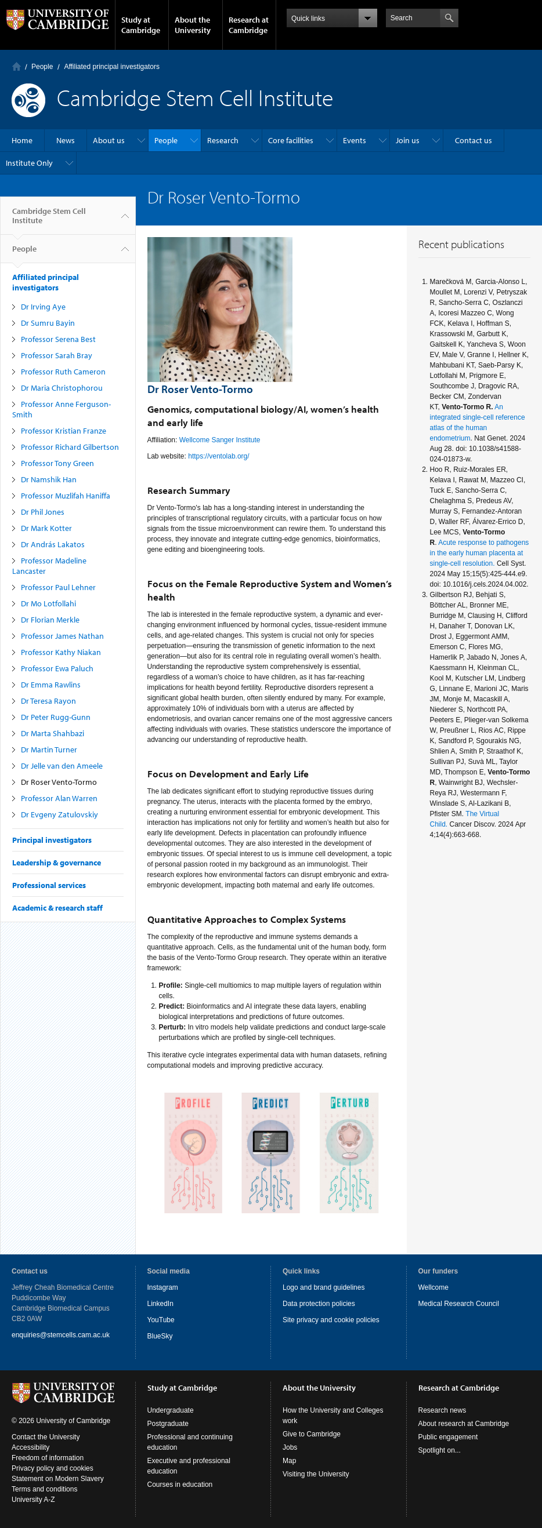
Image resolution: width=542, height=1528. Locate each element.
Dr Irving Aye (43, 306)
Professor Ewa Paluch (57, 668)
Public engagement (448, 1437)
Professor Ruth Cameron (63, 371)
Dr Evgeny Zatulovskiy (59, 814)
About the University (193, 24)
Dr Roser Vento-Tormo (59, 782)
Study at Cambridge (140, 24)
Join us (408, 140)
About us (109, 140)
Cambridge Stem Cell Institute (49, 220)
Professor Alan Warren (59, 798)
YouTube (161, 1320)
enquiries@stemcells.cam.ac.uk (61, 1335)
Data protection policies (319, 1304)
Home (16, 66)
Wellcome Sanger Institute (220, 440)
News (65, 140)
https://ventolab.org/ (219, 456)
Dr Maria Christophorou (62, 388)
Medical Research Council (458, 1304)
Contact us (473, 140)
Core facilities (290, 140)
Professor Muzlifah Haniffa (65, 495)
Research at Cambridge (249, 24)
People (42, 67)
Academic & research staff (57, 908)
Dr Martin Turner (49, 749)
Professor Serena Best (58, 339)
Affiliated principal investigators (112, 67)
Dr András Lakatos (53, 544)
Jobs (290, 1447)
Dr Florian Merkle (50, 619)
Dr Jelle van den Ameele (62, 766)
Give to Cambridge (312, 1434)
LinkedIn (160, 1304)
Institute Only (29, 163)
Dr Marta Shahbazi (52, 733)
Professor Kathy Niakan (61, 652)
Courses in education (180, 1484)
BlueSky (160, 1336)
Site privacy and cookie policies (331, 1320)
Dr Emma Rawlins (51, 684)
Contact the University (46, 1437)
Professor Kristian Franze (63, 430)
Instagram (162, 1287)
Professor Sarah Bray (56, 355)
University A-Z (33, 1500)
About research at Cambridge (464, 1424)
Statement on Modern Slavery (58, 1479)
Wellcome (433, 1287)
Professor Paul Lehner (58, 587)
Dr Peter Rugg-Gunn (56, 717)
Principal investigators (52, 840)
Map (289, 1461)
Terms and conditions (44, 1489)
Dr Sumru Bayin (48, 323)
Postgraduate (168, 1424)
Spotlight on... (439, 1450)
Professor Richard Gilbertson (70, 447)
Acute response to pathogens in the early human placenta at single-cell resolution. (479, 553)
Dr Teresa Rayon (48, 701)
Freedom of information (48, 1458)
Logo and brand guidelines (323, 1287)
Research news (442, 1410)
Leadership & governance (56, 862)
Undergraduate (170, 1410)
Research (223, 140)
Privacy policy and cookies (52, 1468)
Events (354, 140)
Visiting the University (316, 1474)
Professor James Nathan (62, 636)
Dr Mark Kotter (46, 528)
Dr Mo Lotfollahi (48, 603)
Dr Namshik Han (49, 479)
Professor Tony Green (57, 463)
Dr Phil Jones (42, 512)
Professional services (49, 885)
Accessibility (30, 1447)
